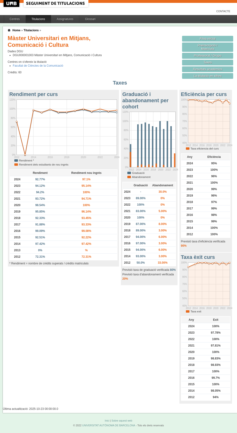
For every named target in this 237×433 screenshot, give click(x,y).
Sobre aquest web (121, 420)
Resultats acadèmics (207, 69)
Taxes (208, 62)
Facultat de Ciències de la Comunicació (38, 65)
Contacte (223, 11)
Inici (107, 420)
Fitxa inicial (207, 38)
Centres (15, 19)
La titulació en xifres (208, 76)
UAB (12, 3)
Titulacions (38, 19)
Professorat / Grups (207, 55)
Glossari (90, 19)
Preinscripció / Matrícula (208, 47)
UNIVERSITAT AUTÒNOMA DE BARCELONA (108, 425)
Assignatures (65, 19)
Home (16, 30)
